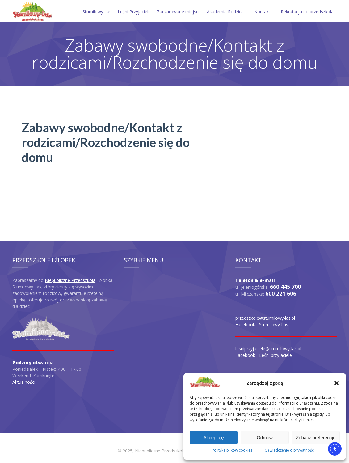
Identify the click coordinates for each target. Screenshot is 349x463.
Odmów (265, 437)
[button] (337, 383)
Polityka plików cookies (232, 450)
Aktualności (23, 382)
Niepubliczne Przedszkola (70, 280)
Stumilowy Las (96, 12)
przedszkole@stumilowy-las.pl (265, 318)
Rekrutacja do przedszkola (307, 12)
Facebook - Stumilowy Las (261, 324)
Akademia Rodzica (225, 12)
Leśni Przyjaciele (134, 12)
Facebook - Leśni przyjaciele (263, 355)
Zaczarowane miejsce (179, 12)
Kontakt (262, 12)
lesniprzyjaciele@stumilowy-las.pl (268, 349)
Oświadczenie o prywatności (290, 450)
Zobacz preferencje (315, 437)
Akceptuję (214, 437)
